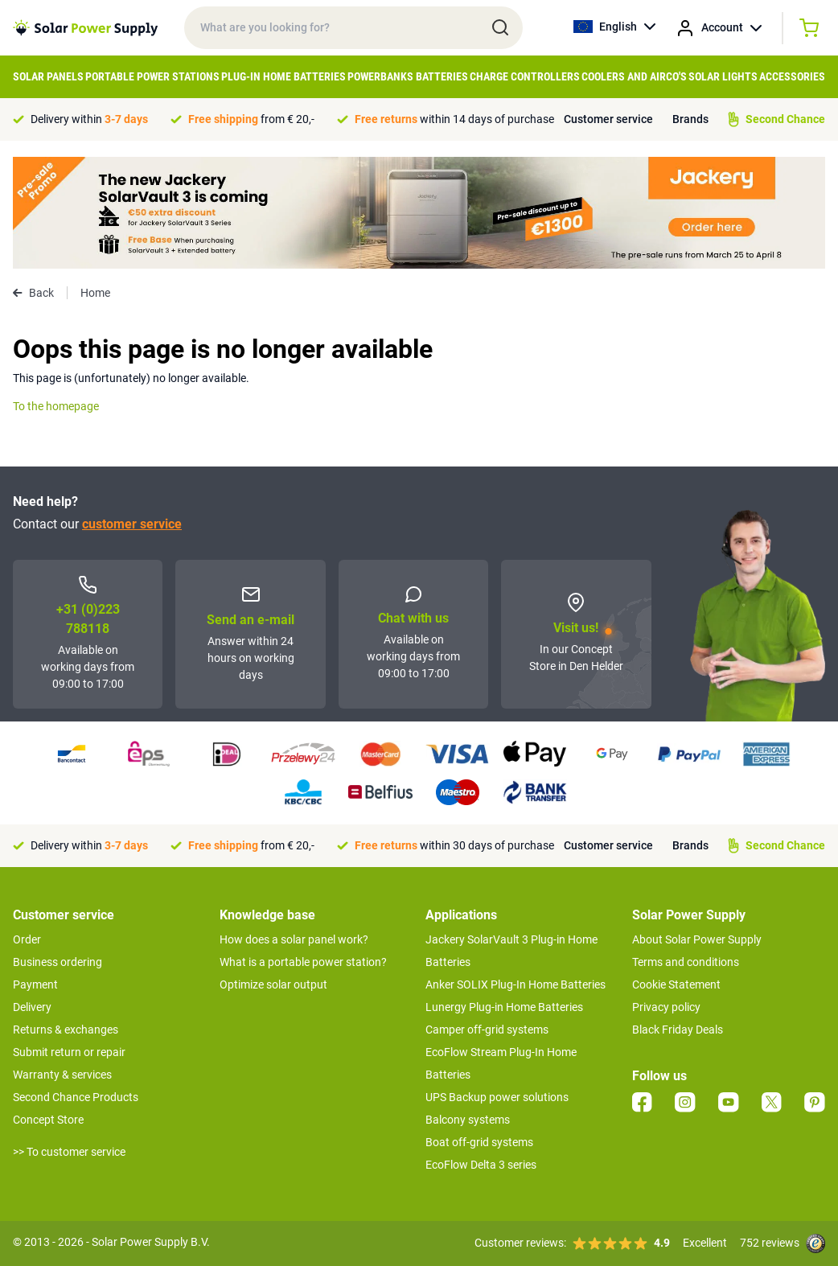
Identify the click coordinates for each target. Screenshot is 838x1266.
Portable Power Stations (152, 76)
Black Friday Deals (677, 1029)
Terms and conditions (685, 962)
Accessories (792, 76)
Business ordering (57, 962)
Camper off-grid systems (486, 1029)
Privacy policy (666, 1007)
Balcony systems (467, 1119)
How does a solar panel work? (294, 939)
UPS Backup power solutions (497, 1097)
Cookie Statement (676, 984)
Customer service (608, 119)
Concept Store (48, 1119)
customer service (132, 524)
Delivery (32, 1007)
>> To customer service (69, 1151)
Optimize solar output (273, 984)
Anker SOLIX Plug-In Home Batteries (515, 984)
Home (95, 292)
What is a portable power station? (303, 962)
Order (27, 939)
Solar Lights (723, 76)
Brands (690, 119)
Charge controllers (525, 76)
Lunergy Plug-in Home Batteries (504, 1007)
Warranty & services (62, 1074)
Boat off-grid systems (479, 1142)
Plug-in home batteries (283, 76)
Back (33, 292)
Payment (35, 984)
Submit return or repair (69, 1052)
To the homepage (56, 406)
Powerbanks (380, 76)
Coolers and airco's (634, 76)
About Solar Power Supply (697, 939)
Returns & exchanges (65, 1029)
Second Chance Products (75, 1097)
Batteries (442, 76)
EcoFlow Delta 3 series (480, 1164)
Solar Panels (48, 76)
